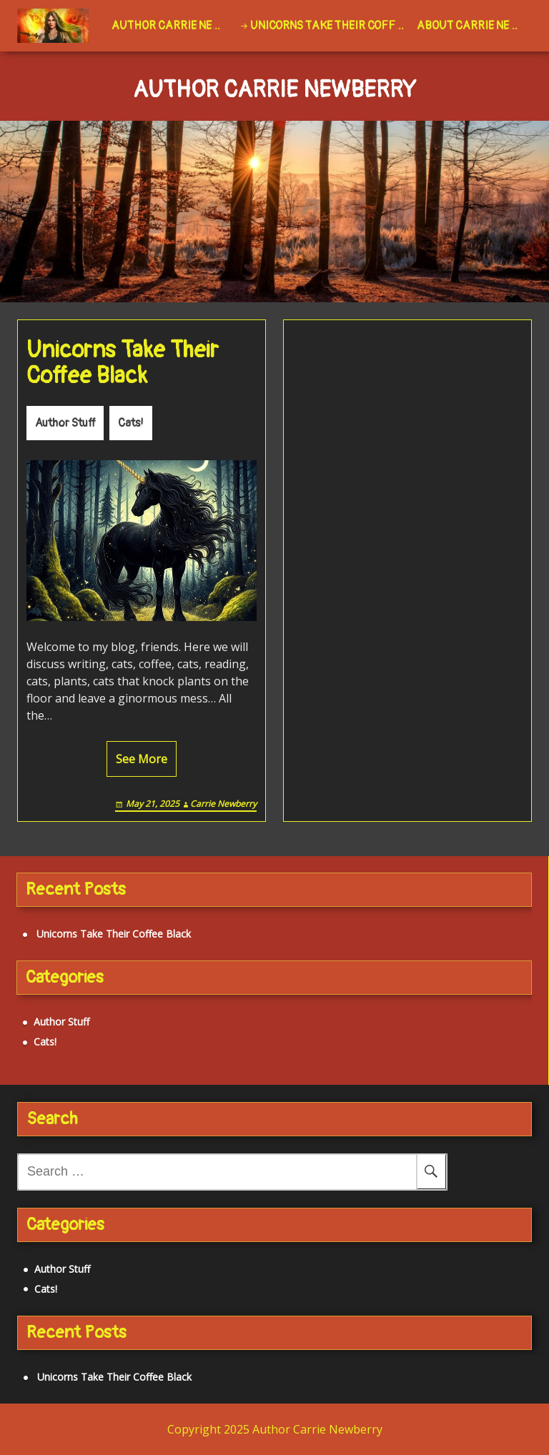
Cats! (131, 423)
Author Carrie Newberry (172, 26)
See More (141, 759)
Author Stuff (65, 423)
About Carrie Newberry (474, 26)
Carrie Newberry (223, 804)
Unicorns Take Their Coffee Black (330, 26)
